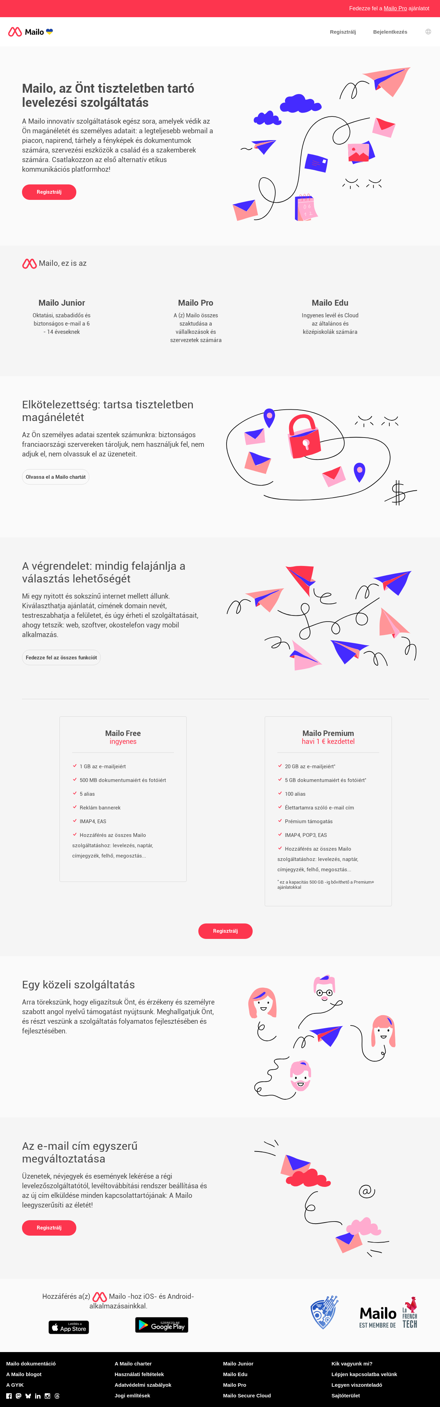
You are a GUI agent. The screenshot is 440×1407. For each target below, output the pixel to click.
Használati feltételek (139, 1374)
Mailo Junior (238, 1363)
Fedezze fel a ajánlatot (389, 8)
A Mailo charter (133, 1363)
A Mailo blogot (24, 1374)
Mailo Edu (235, 1374)
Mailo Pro (234, 1385)
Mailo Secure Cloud (247, 1395)
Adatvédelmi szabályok (143, 1385)
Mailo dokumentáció (31, 1363)
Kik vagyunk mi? (352, 1363)
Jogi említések (132, 1395)
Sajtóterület (346, 1395)
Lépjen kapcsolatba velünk (364, 1374)
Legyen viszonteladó (357, 1385)
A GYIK (15, 1385)
